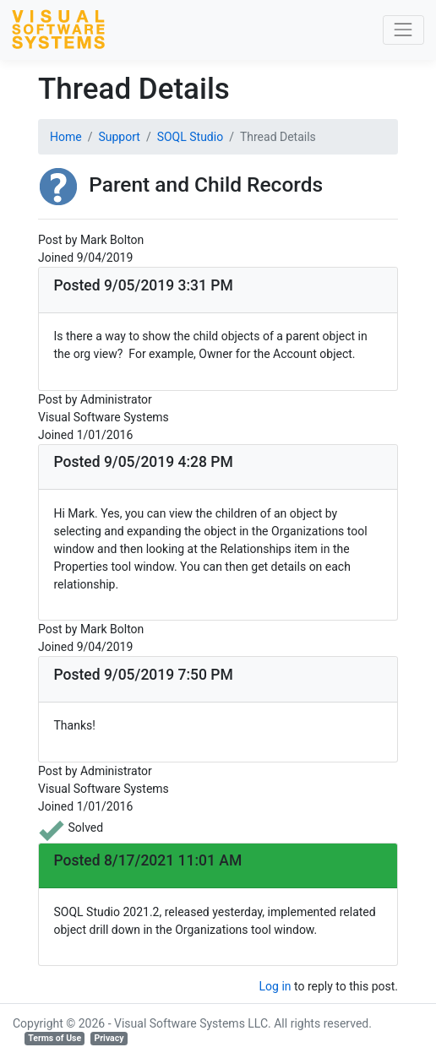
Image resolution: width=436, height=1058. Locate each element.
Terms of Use (54, 1038)
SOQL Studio (190, 137)
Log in (275, 986)
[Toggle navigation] (403, 30)
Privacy (108, 1038)
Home (66, 137)
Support (118, 137)
